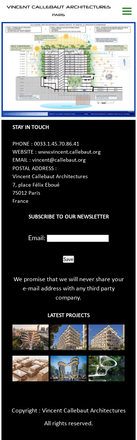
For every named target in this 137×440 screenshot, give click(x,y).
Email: (36, 238)
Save (68, 259)
